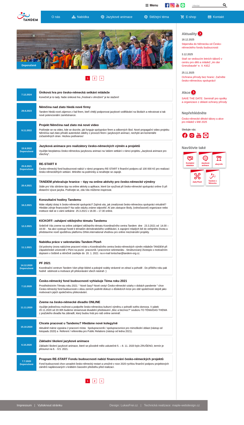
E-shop (191, 17)
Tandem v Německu (213, 182)
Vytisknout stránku (50, 405)
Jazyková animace (205, 164)
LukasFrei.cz (129, 405)
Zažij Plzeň (197, 182)
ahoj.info (219, 164)
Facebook (185, 135)
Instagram (192, 135)
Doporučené (29, 65)
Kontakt (218, 17)
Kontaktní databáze (190, 164)
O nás (56, 17)
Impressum (24, 405)
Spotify (206, 135)
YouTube (199, 135)
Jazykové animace (119, 17)
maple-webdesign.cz (186, 405)
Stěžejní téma (159, 17)
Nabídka (83, 17)
